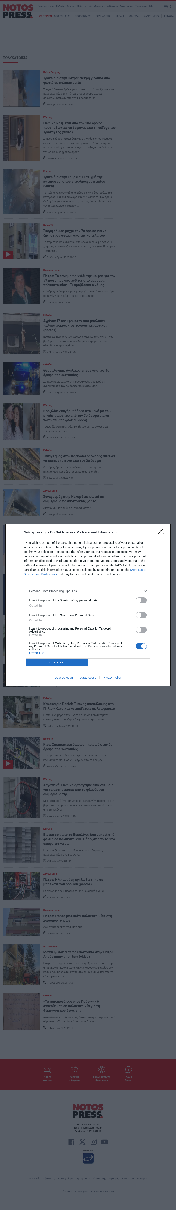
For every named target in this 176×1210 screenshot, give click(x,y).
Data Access (87, 677)
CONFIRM (57, 662)
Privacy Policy (112, 677)
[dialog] (88, 605)
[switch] (141, 600)
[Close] (162, 533)
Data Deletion (64, 677)
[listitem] (88, 591)
